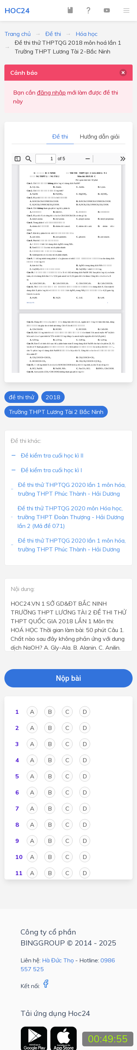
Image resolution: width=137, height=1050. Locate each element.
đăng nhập (51, 92)
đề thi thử (21, 397)
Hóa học (87, 33)
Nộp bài (68, 678)
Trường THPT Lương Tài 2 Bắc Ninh (56, 411)
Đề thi (53, 33)
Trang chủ (17, 33)
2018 (53, 397)
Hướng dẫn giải (99, 136)
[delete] (123, 72)
